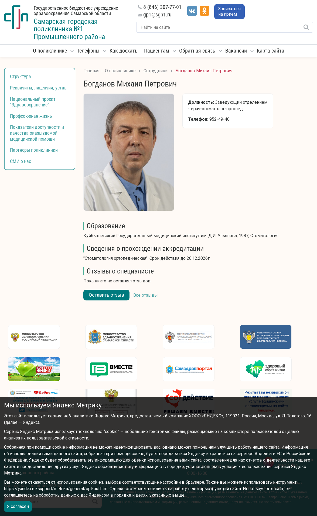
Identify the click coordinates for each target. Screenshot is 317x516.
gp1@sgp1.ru (157, 14)
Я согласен (18, 506)
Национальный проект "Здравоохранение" (33, 102)
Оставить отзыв (106, 295)
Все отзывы (145, 295)
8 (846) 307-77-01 (162, 7)
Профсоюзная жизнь (31, 116)
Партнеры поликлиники (34, 150)
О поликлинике (50, 50)
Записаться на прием (229, 11)
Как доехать (124, 50)
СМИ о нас (20, 161)
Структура (20, 76)
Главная (91, 70)
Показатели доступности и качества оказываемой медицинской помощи (37, 132)
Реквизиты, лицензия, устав (38, 88)
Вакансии (236, 50)
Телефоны (88, 50)
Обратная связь (197, 50)
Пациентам (156, 50)
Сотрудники (156, 70)
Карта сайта (270, 50)
